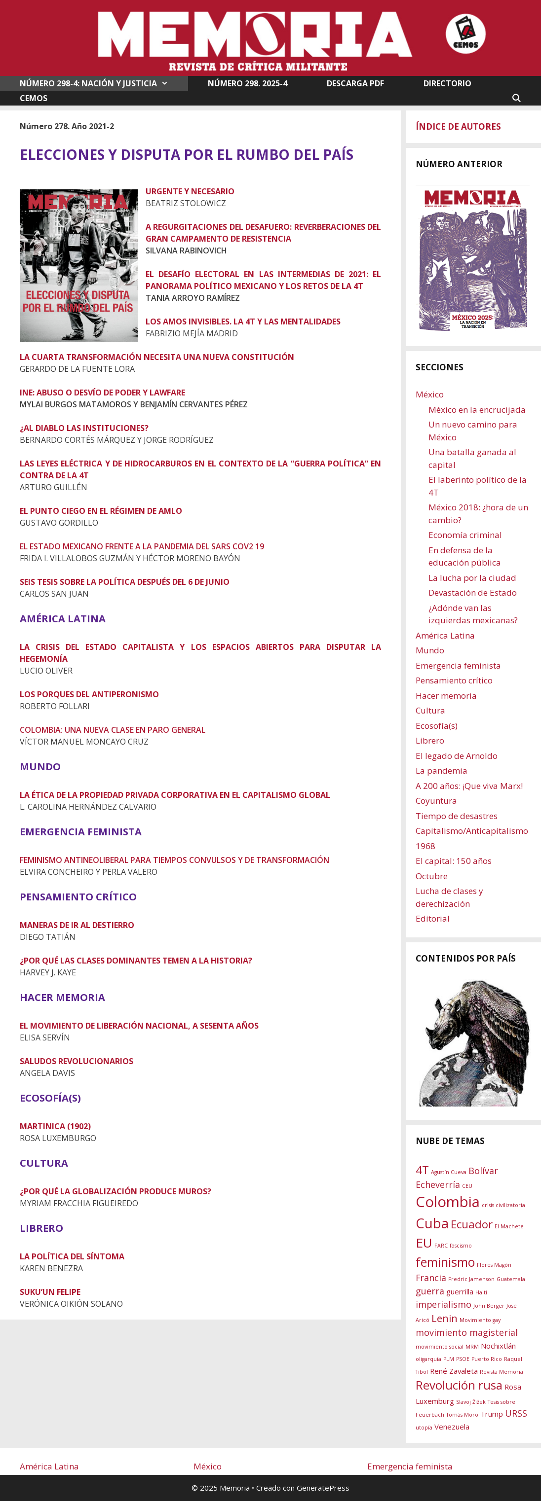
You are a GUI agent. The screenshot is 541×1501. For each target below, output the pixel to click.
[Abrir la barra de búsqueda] (516, 98)
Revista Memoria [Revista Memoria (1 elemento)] (501, 1371)
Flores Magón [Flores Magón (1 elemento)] (494, 1264)
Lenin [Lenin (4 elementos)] (444, 1318)
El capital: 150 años (454, 860)
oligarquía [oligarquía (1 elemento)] (428, 1359)
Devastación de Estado (472, 592)
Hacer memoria (446, 695)
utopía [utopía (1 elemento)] (424, 1427)
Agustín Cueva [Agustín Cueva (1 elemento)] (448, 1172)
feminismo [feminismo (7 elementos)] (445, 1261)
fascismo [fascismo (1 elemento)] (461, 1245)
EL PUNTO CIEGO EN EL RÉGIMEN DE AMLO (101, 510)
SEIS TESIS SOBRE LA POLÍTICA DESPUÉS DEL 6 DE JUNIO (125, 581)
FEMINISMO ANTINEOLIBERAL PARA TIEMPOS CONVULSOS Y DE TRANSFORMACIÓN (174, 860)
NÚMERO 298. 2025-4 (247, 83)
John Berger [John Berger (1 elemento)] (488, 1305)
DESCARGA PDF (355, 83)
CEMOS (33, 98)
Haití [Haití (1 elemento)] (481, 1292)
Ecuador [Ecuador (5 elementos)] (472, 1223)
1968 (425, 846)
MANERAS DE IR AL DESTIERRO (77, 925)
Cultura (430, 710)
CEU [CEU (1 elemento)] (467, 1185)
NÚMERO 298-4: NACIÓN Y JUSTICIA (104, 83)
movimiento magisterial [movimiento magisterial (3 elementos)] (467, 1332)
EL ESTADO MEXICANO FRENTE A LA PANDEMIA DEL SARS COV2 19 (142, 546)
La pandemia (441, 770)
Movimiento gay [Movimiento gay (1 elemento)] (480, 1320)
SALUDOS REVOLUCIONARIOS (76, 1061)
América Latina (445, 635)
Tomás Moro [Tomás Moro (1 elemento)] (462, 1414)
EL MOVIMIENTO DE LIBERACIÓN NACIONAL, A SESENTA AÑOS (139, 1025)
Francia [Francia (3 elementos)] (431, 1278)
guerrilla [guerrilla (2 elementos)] (459, 1291)
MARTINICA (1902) (55, 1126)
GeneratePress (323, 1488)
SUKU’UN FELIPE (50, 1292)
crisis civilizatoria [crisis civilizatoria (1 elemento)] (503, 1205)
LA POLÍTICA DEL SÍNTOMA (72, 1256)
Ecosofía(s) (437, 725)
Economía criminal (465, 534)
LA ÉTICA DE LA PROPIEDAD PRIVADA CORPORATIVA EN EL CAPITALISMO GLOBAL (175, 794)
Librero (430, 740)
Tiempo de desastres (457, 816)
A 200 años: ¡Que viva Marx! (469, 785)
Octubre (432, 876)
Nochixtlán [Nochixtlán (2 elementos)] (498, 1346)
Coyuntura (436, 800)
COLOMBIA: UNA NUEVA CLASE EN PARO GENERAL (112, 729)
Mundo (430, 650)
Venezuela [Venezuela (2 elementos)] (451, 1426)
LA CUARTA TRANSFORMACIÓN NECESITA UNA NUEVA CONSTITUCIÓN (157, 357)
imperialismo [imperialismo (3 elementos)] (443, 1304)
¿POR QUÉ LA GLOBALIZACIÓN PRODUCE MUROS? (115, 1191)
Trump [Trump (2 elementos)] (491, 1414)
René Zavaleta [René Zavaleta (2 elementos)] (454, 1371)
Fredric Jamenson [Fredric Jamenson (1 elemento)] (471, 1279)
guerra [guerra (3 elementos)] (430, 1291)
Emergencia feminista (458, 665)
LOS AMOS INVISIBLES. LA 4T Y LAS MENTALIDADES (243, 321)
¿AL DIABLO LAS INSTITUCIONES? (84, 428)
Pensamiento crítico (454, 680)
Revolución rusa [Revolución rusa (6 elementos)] (459, 1385)
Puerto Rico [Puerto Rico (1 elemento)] (486, 1359)
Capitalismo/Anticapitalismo (472, 830)
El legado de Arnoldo (457, 755)
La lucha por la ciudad (472, 577)
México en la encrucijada (477, 409)
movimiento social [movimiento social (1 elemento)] (440, 1346)
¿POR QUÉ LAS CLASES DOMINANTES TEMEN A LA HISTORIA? (136, 960)
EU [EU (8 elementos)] (424, 1242)
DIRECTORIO (447, 83)
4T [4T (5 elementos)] (422, 1169)
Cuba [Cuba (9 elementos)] (432, 1223)
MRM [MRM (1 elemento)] (472, 1346)
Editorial (433, 918)
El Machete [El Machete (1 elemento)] (509, 1226)
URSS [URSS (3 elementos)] (516, 1413)
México (430, 394)
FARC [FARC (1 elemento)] (441, 1245)
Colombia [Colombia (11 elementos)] (448, 1202)
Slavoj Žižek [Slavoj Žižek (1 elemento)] (471, 1401)
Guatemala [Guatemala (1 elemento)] (511, 1279)
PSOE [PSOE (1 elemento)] (462, 1359)
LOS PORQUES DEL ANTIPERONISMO (89, 694)
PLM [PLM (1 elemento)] (448, 1359)
